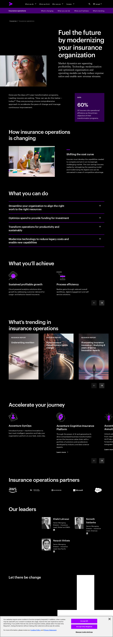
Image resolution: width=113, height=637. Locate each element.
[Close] (109, 619)
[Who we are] (58, 4)
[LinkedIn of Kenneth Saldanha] (87, 533)
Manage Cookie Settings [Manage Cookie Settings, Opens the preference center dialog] (84, 632)
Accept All (84, 621)
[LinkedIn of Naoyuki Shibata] (54, 551)
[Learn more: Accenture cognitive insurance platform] (63, 452)
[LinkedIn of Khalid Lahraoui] (54, 530)
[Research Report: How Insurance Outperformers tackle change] (59, 357)
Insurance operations (17, 10)
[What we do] (31, 4)
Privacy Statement (50, 630)
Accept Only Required (84, 626)
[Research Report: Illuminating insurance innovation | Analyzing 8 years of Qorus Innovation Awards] (94, 357)
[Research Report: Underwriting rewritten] (23, 357)
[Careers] (70, 4)
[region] (56, 626)
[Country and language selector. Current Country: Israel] (98, 4)
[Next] (101, 302)
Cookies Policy (35, 630)
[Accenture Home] (11, 4)
